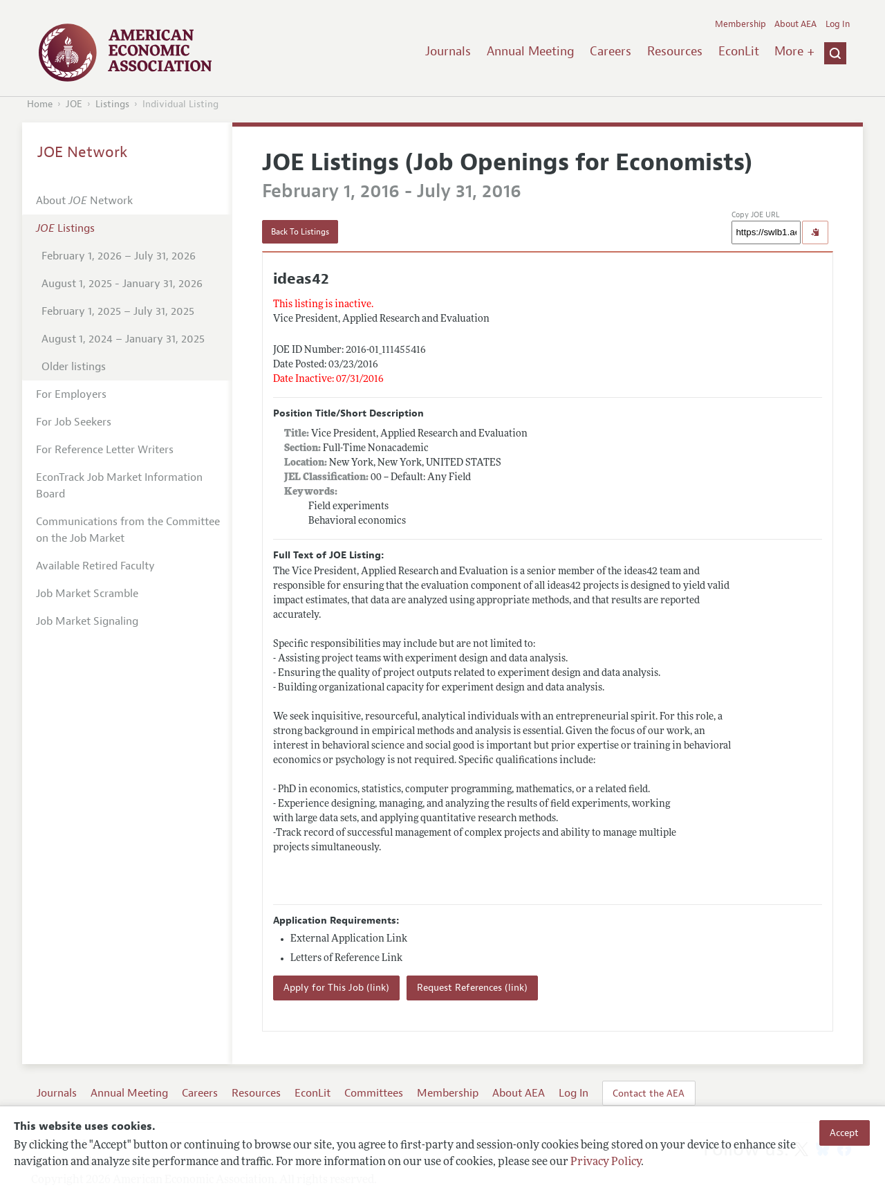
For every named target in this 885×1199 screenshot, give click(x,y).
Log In (838, 24)
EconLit (738, 51)
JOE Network (82, 152)
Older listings (73, 367)
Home (40, 104)
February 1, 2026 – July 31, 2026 (118, 256)
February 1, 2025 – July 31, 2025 (117, 311)
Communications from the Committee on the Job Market (128, 530)
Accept (844, 1132)
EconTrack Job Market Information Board (119, 485)
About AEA (795, 24)
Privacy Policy (605, 1162)
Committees (373, 1093)
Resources (674, 51)
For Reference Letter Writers (105, 450)
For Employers (71, 394)
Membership (740, 24)
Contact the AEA (648, 1093)
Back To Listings (300, 231)
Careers (610, 51)
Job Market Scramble (87, 594)
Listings (112, 104)
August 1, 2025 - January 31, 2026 (122, 284)
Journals (448, 51)
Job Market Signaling (87, 621)
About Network (84, 201)
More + (794, 51)
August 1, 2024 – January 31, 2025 (123, 339)
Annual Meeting (531, 51)
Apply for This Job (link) (336, 988)
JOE (74, 104)
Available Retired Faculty (95, 566)
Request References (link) (472, 988)
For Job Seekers (73, 422)
